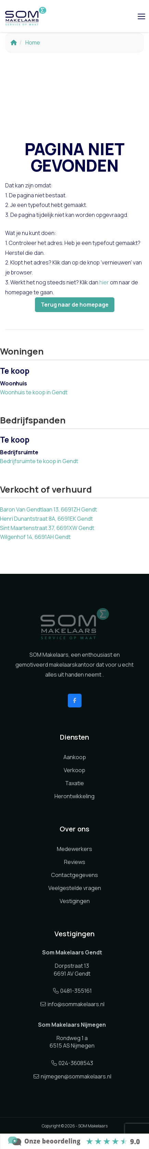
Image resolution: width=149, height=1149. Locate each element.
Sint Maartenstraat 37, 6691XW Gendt (47, 528)
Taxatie (74, 783)
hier (104, 282)
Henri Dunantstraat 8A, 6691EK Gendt (46, 518)
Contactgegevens (74, 875)
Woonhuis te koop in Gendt (33, 392)
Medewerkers (74, 849)
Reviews (74, 862)
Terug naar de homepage (75, 304)
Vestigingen (75, 901)
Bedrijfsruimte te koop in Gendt (39, 461)
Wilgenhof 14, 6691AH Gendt (35, 537)
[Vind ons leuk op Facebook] (75, 700)
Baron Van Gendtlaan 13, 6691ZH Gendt (48, 509)
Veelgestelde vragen (74, 888)
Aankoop (74, 757)
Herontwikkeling (74, 796)
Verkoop (74, 770)
